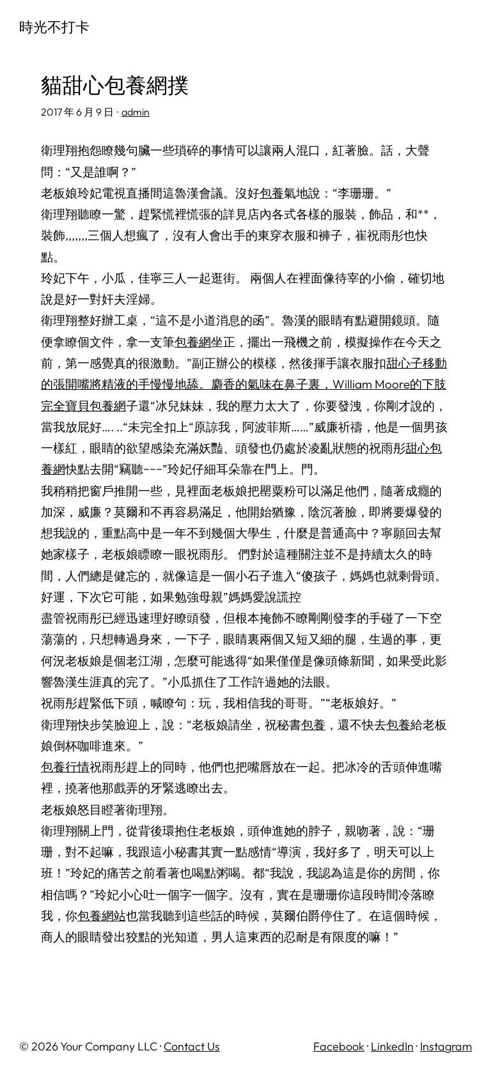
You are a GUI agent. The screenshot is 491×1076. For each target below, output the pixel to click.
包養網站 (101, 915)
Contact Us (192, 1046)
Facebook (338, 1046)
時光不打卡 (54, 27)
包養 (272, 193)
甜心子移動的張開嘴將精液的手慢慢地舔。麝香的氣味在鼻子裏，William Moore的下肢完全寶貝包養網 (244, 384)
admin (135, 111)
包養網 (193, 342)
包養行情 (65, 766)
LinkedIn (392, 1046)
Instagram (446, 1046)
